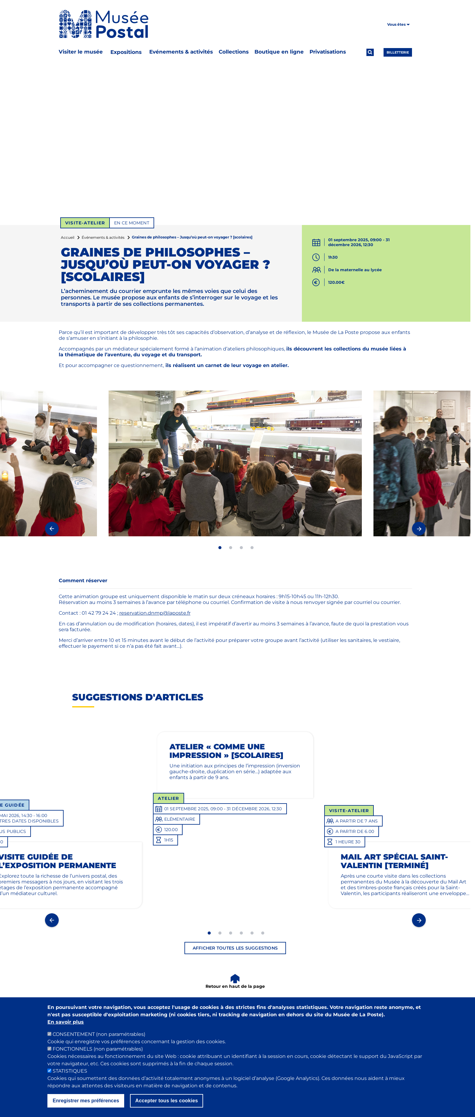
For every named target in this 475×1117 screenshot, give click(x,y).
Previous (52, 528)
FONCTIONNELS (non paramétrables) (98, 1049)
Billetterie (398, 52)
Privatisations (328, 52)
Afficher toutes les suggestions (235, 948)
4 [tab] (252, 547)
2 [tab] (230, 547)
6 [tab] (262, 933)
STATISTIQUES (70, 1071)
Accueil (67, 237)
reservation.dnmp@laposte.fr (155, 613)
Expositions (126, 52)
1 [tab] (219, 547)
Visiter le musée (81, 52)
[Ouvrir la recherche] (370, 52)
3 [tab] (241, 547)
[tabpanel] (235, 463)
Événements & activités (103, 237)
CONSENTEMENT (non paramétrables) (99, 1034)
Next (419, 528)
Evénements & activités (181, 52)
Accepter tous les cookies (166, 1100)
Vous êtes (398, 24)
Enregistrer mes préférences (86, 1100)
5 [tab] (252, 933)
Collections (234, 52)
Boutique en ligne (279, 52)
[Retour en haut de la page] (235, 982)
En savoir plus (65, 1022)
